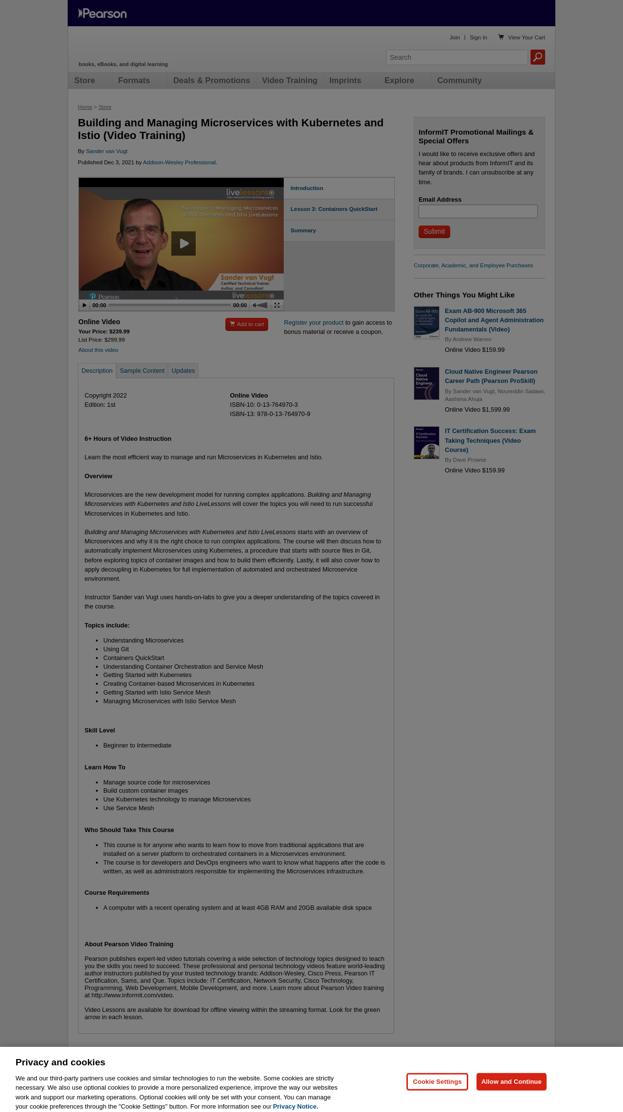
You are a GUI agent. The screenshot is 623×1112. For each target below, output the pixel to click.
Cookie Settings (437, 1088)
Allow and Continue (511, 1088)
